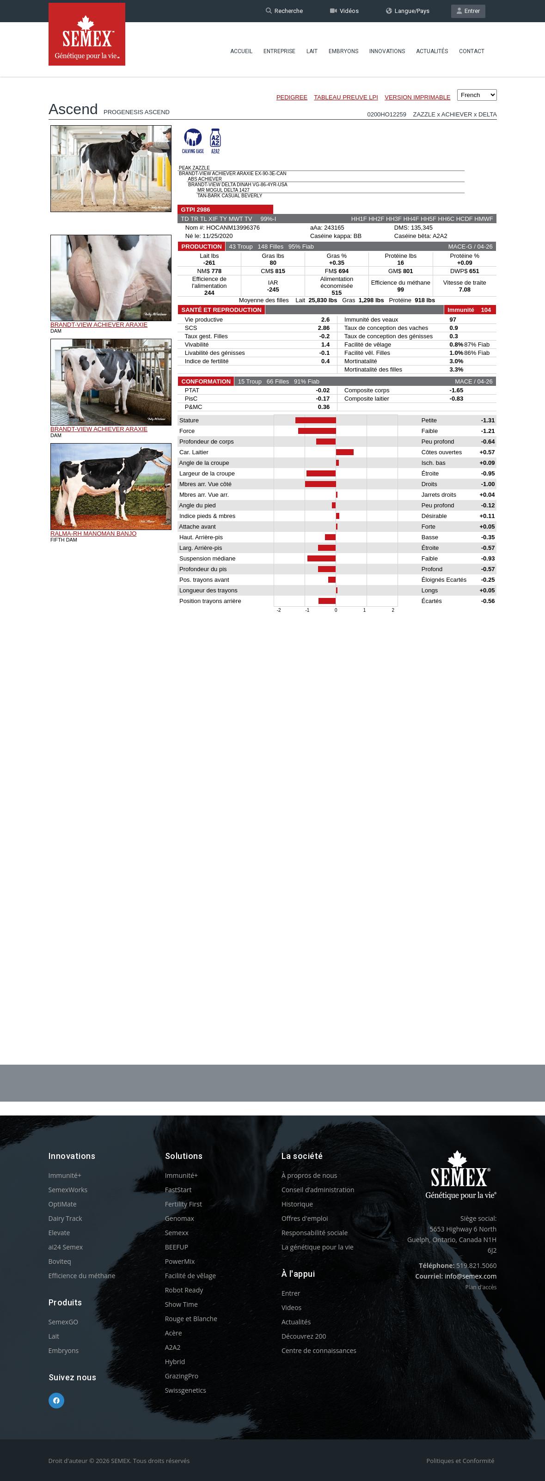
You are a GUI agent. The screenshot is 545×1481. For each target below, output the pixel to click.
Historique (297, 1204)
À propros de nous (309, 1175)
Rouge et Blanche (191, 1318)
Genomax (179, 1218)
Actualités (432, 48)
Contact (471, 48)
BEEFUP (176, 1247)
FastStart (178, 1189)
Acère (173, 1333)
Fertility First (183, 1204)
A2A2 (173, 1347)
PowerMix (180, 1261)
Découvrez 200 (304, 1336)
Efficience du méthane (82, 1275)
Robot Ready (184, 1290)
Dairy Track (65, 1218)
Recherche (284, 10)
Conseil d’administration (318, 1189)
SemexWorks (68, 1189)
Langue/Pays (407, 10)
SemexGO (64, 1321)
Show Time (181, 1304)
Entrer (468, 10)
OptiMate (63, 1204)
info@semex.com (470, 1276)
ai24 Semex (66, 1247)
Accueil (241, 48)
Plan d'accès (480, 1287)
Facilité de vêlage (190, 1275)
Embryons (343, 48)
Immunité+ (65, 1175)
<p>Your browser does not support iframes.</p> (273, 544)
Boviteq (60, 1261)
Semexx (177, 1232)
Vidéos (344, 10)
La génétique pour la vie (318, 1247)
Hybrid (175, 1361)
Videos (291, 1307)
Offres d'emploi (305, 1218)
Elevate (59, 1232)
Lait (312, 48)
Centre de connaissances (319, 1350)
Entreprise (279, 48)
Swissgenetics (185, 1390)
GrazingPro (182, 1375)
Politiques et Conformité (461, 1461)
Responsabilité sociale (315, 1232)
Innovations (387, 48)
